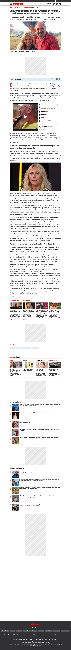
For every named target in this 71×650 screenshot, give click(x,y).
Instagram (35, 348)
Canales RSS (7, 635)
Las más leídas (15, 402)
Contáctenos (27, 635)
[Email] (59, 79)
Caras (12, 630)
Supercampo (65, 630)
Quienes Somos (17, 635)
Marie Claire (27, 630)
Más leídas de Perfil (17, 468)
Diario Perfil (5, 630)
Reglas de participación (54, 635)
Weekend (56, 630)
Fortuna (34, 630)
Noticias (19, 630)
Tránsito (65, 635)
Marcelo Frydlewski (25, 348)
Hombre (41, 630)
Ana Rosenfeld (14, 348)
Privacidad (36, 635)
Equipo (43, 635)
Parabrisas (48, 630)
